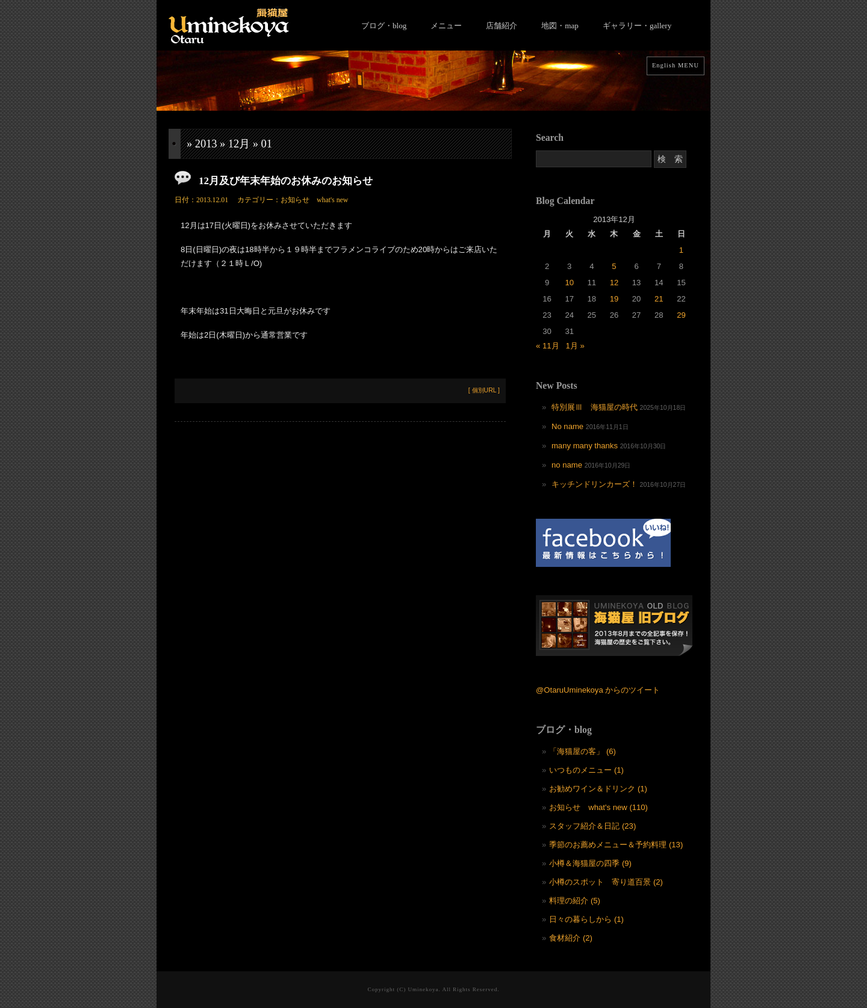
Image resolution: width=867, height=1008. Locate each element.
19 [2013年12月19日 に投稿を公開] (614, 298)
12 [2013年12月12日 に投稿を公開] (614, 282)
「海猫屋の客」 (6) (582, 751)
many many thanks (585, 445)
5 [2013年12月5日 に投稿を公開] (614, 266)
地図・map (560, 25)
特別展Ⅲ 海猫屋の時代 (595, 407)
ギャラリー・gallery (637, 25)
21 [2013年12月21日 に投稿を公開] (658, 298)
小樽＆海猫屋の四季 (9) (590, 863)
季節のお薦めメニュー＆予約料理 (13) (616, 844)
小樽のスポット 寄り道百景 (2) (606, 881)
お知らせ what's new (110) (598, 807)
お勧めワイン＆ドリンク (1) (598, 788)
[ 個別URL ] (484, 390)
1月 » (574, 345)
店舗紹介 (501, 25)
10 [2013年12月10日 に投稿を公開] (569, 282)
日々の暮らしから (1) (586, 919)
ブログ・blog (383, 25)
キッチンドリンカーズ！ (595, 484)
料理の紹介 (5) (574, 900)
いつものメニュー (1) (586, 770)
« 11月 (547, 345)
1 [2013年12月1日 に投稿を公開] (681, 250)
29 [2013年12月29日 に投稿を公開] (681, 315)
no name (567, 464)
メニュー (446, 25)
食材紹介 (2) (570, 937)
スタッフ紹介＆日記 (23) (592, 825)
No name (567, 426)
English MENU (675, 65)
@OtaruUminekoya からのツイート (598, 689)
